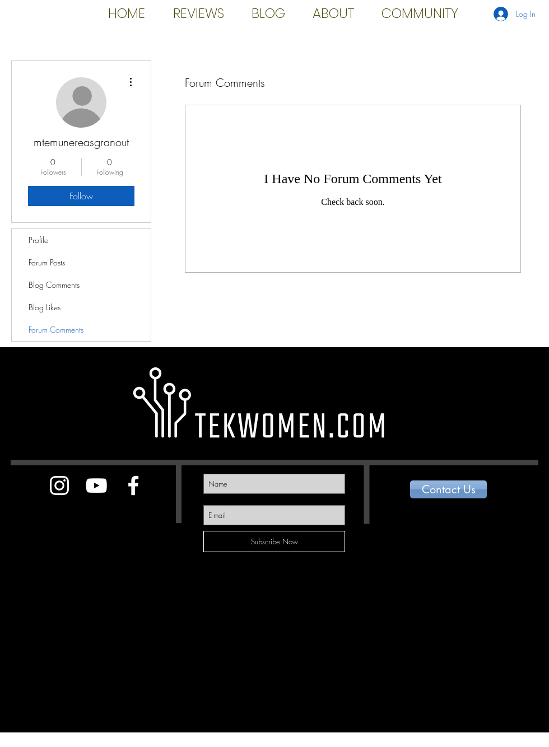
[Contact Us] (448, 489)
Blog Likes (45, 307)
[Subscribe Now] (274, 541)
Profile (38, 240)
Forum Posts (47, 262)
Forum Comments (56, 329)
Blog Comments (54, 284)
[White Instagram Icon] (59, 485)
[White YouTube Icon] (96, 485)
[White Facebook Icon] (133, 485)
